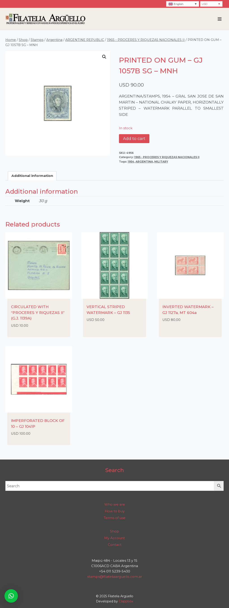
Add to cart (134, 138)
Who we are (114, 504)
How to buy (115, 511)
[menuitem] (182, 4)
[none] (182, 4)
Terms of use (114, 518)
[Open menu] (219, 18)
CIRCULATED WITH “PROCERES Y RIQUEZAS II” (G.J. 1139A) (38, 312)
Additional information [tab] (32, 176)
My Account (114, 538)
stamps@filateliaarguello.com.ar (114, 576)
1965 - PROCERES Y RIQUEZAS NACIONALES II (166, 157)
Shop (114, 531)
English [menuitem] (178, 4)
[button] (104, 57)
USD (205, 4)
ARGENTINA (144, 161)
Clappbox (126, 601)
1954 (131, 161)
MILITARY (161, 161)
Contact (114, 544)
